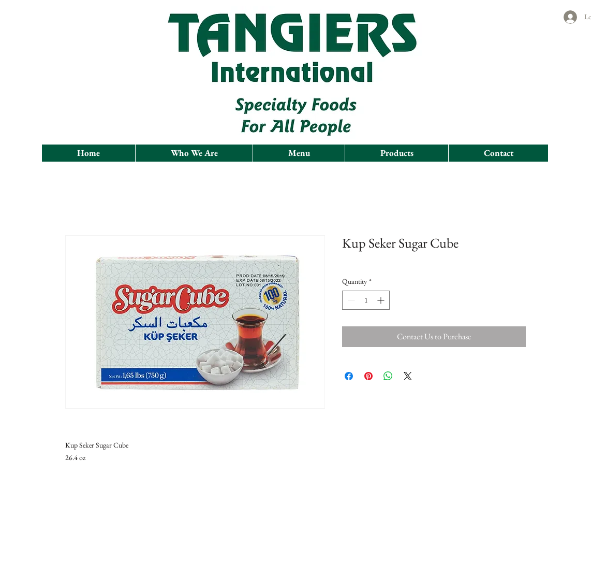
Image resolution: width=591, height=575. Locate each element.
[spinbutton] (366, 300)
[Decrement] (350, 300)
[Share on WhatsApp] (388, 376)
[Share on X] (408, 376)
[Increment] (381, 300)
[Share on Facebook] (349, 376)
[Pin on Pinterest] (368, 376)
